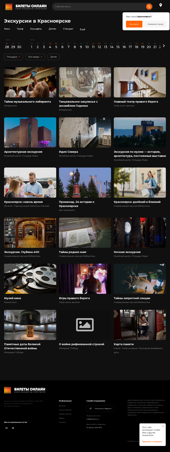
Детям (54, 29)
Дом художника (67, 217)
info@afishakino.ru (92, 419)
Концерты (37, 29)
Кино (7, 29)
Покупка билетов (65, 410)
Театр (20, 29)
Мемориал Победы (13, 362)
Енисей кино (10, 311)
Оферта (61, 418)
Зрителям (62, 406)
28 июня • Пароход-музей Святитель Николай (26, 213)
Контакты (62, 422)
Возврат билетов (65, 414)
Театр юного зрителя (124, 107)
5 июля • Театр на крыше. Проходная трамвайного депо (138, 359)
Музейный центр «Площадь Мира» (21, 158)
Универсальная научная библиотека (132, 213)
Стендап (70, 29)
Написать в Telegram (100, 408)
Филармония (10, 107)
